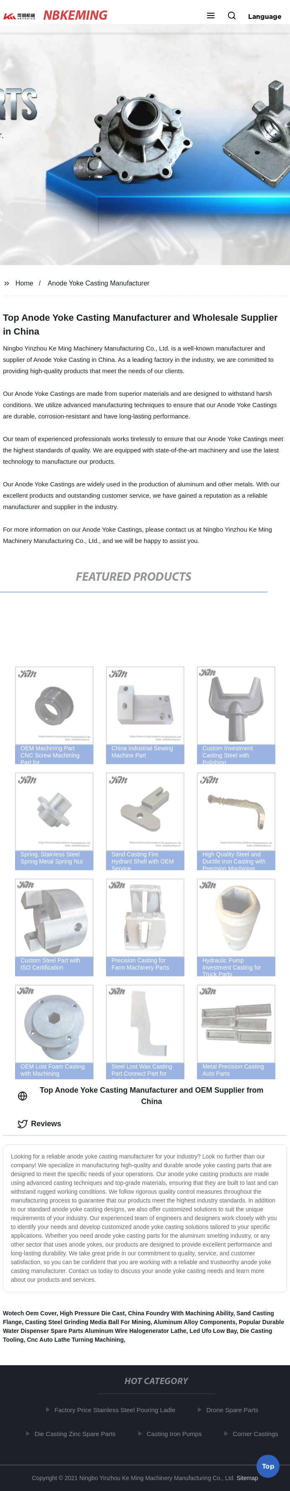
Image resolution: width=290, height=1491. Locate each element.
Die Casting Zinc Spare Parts (76, 1433)
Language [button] (265, 16)
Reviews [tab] (39, 1124)
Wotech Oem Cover (30, 1313)
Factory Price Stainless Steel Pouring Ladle (116, 1409)
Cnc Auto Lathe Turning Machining (75, 1339)
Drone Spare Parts (234, 1409)
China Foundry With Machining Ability (180, 1313)
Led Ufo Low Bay (213, 1330)
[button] (210, 16)
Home (25, 283)
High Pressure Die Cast (92, 1313)
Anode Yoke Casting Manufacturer (99, 283)
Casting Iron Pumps (176, 1433)
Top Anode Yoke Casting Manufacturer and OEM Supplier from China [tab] (141, 1096)
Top (268, 1465)
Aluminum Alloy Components (195, 1322)
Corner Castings (257, 1433)
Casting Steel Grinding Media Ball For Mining (87, 1322)
